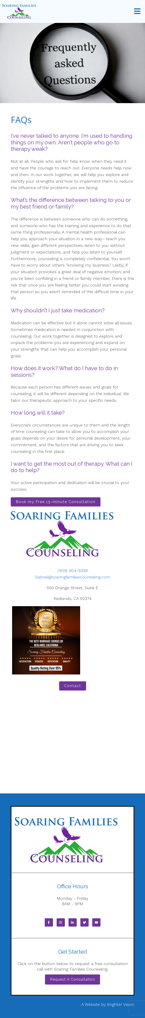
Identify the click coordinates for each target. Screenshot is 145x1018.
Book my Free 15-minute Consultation (55, 502)
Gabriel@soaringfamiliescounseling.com (72, 577)
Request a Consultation (72, 979)
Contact (72, 686)
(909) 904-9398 (73, 570)
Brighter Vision (120, 1004)
